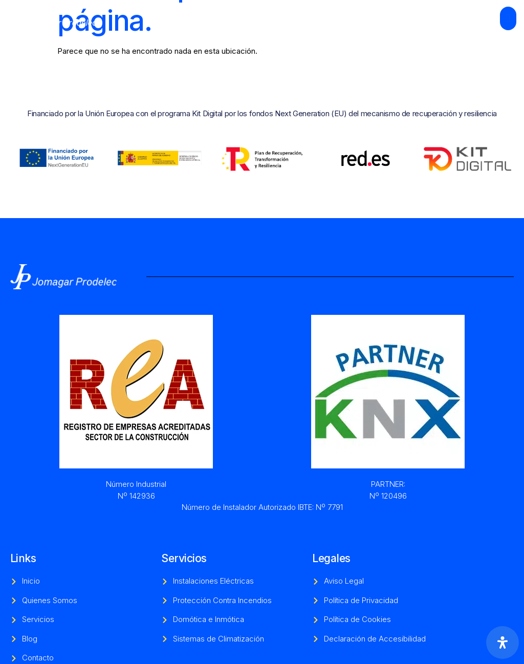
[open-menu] (508, 18)
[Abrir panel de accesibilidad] (502, 642)
